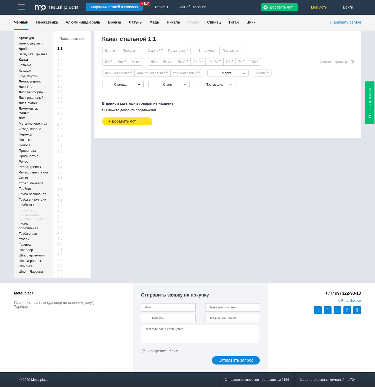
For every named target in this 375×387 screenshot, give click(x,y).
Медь (154, 22)
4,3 (59, 211)
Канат (23, 60)
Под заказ (231, 50)
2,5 (59, 113)
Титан (234, 22)
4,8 (59, 238)
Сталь (168, 84)
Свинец (214, 22)
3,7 (59, 179)
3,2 (59, 151)
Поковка (25, 140)
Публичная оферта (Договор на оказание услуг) (54, 302)
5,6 (59, 271)
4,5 (59, 222)
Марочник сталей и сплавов (114, 7)
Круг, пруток (28, 76)
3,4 (59, 162)
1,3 (59, 59)
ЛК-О (183, 61)
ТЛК (254, 61)
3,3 (59, 157)
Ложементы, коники (28, 111)
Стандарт (121, 84)
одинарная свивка (152, 73)
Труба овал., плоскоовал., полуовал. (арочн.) (33, 214)
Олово (194, 22)
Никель (173, 22)
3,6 (59, 173)
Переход (25, 134)
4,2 (59, 206)
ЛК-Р (198, 61)
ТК (241, 61)
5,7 (59, 276)
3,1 (59, 146)
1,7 (59, 81)
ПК (229, 61)
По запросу (178, 50)
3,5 (59, 168)
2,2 (59, 97)
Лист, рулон (28, 103)
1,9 (59, 92)
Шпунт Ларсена (31, 272)
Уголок (24, 239)
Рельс (23, 161)
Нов (136, 61)
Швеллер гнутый (32, 255)
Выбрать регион (347, 22)
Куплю (111, 50)
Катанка (25, 65)
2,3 (59, 103)
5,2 (59, 255)
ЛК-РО (214, 61)
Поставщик (214, 84)
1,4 (59, 65)
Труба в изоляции (32, 199)
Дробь (23, 49)
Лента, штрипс (30, 81)
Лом (22, 118)
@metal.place (348, 300)
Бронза (114, 22)
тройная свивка (186, 73)
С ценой (155, 50)
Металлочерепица (33, 123)
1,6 (59, 75)
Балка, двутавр (31, 43)
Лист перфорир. (31, 92)
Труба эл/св (28, 234)
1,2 (59, 54)
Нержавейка (47, 22)
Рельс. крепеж (30, 167)
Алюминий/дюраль (82, 22)
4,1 (59, 200)
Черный (21, 22)
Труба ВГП (27, 205)
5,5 (59, 265)
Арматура (26, 38)
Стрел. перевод (31, 183)
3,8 (59, 184)
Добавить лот (281, 7)
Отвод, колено (30, 129)
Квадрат (25, 70)
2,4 (59, 108)
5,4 (59, 260)
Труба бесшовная (32, 194)
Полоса (25, 145)
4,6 (59, 227)
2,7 (59, 124)
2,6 (59, 119)
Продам (130, 50)
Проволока (27, 151)
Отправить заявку (370, 103)
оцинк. (262, 73)
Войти (348, 7)
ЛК (154, 61)
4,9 (59, 244)
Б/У (109, 61)
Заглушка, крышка (33, 54)
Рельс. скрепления (33, 172)
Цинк (250, 22)
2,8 (59, 130)
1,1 (59, 48)
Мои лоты (319, 7)
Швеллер (26, 250)
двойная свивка (118, 73)
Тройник (25, 189)
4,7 (59, 233)
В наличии (207, 50)
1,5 (59, 70)
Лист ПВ (25, 87)
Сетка (23, 178)
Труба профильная (28, 226)
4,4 (59, 217)
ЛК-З (167, 61)
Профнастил (29, 156)
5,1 (59, 249)
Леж (122, 61)
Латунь (135, 22)
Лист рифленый (31, 98)
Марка (227, 73)
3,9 (59, 189)
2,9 (59, 135)
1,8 (59, 86)
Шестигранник (30, 261)
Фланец (25, 244)
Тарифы (21, 307)
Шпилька (26, 266)
